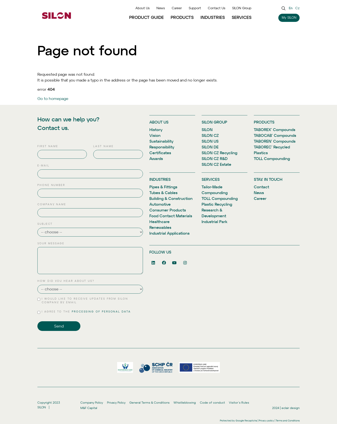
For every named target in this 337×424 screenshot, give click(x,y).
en (291, 8)
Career (177, 8)
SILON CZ (210, 135)
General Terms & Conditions (149, 402)
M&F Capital (88, 408)
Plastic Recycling (217, 204)
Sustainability (161, 141)
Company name (51, 204)
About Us (142, 8)
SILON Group (241, 8)
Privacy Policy (116, 402)
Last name (103, 146)
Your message (50, 243)
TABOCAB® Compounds (275, 135)
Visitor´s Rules (239, 402)
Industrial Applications (169, 233)
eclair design (291, 408)
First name (47, 146)
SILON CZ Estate (216, 164)
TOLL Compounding (272, 158)
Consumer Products (167, 210)
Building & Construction (171, 198)
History (155, 129)
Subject (44, 223)
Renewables (160, 227)
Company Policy (91, 402)
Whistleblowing (184, 402)
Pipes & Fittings (163, 187)
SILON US (210, 141)
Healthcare (159, 221)
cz (297, 8)
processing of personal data (101, 311)
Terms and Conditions (288, 420)
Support (195, 8)
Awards (156, 158)
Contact (261, 187)
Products (182, 17)
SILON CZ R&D (215, 158)
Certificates (160, 153)
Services (241, 17)
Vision (155, 135)
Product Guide (146, 17)
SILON (207, 129)
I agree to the (86, 312)
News (160, 8)
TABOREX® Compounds (274, 129)
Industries (213, 17)
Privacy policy (266, 420)
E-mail (43, 165)
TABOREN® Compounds (275, 141)
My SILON (289, 18)
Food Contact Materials (170, 216)
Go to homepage (52, 98)
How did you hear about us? (65, 280)
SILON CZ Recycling (219, 153)
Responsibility (161, 147)
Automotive (160, 204)
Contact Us (216, 8)
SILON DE (210, 147)
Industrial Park (214, 221)
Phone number (51, 185)
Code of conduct (212, 402)
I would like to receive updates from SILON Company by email (85, 300)
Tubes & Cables (163, 192)
